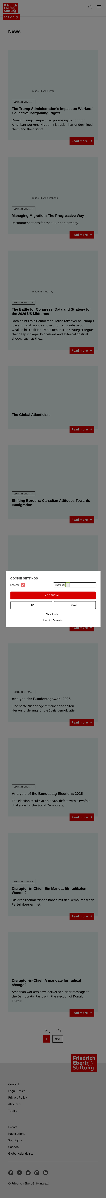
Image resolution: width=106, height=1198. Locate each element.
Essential (17, 585)
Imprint (46, 620)
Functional (62, 585)
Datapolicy (58, 620)
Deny (31, 605)
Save (74, 605)
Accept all (53, 595)
